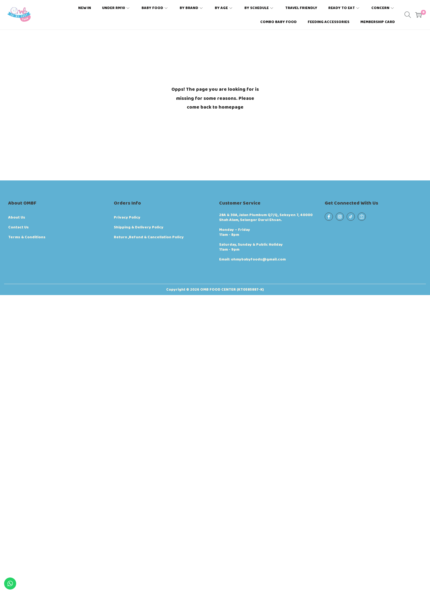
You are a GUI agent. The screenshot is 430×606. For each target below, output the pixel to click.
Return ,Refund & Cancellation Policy (149, 237)
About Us (16, 217)
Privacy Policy (127, 217)
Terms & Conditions (27, 237)
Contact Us (18, 227)
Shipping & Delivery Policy (138, 227)
